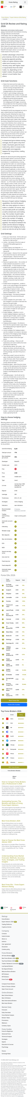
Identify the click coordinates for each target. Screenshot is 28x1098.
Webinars (4, 1023)
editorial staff (21, 1091)
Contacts (4, 933)
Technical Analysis (7, 1036)
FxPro (11, 719)
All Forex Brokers (8, 956)
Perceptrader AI (10, 679)
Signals (4, 1042)
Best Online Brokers (7, 995)
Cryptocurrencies (6, 927)
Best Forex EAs (14, 700)
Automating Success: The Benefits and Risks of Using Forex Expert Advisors (12, 803)
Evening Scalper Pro (9, 684)
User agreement (6, 944)
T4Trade (12, 745)
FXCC (11, 723)
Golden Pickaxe (8, 670)
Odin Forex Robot (9, 689)
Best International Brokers (9, 1000)
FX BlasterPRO (9, 627)
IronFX (12, 736)
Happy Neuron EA (9, 665)
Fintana (12, 758)
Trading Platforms (7, 924)
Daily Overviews (6, 1012)
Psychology (5, 1047)
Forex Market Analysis (8, 1015)
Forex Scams (7, 979)
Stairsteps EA (10, 643)
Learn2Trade (9, 610)
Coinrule (8, 619)
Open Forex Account (7, 989)
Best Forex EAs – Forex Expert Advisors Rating (13, 885)
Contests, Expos (6, 1025)
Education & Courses (7, 1044)
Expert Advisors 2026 (9, 922)
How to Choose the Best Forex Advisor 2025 (13, 841)
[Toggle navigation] (25, 2)
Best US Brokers (6, 998)
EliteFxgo (8, 639)
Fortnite (8, 601)
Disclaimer (5, 947)
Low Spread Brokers (7, 966)
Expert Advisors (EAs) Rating (18, 17)
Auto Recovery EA (9, 614)
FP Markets (17, 509)
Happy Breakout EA (9, 654)
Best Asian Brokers (7, 1003)
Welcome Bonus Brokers (8, 971)
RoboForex (17, 510)
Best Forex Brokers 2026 (10, 958)
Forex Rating (13, 2)
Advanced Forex (6, 1034)
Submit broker (6, 936)
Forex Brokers (6, 919)
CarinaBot (9, 597)
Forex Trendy (10, 623)
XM (11, 727)
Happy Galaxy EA (9, 659)
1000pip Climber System (8, 648)
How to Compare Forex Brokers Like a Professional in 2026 (14, 783)
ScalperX (8, 590)
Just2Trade (23, 510)
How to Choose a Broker (8, 986)
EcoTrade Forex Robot (9, 585)
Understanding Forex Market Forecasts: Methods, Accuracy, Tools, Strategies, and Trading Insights (13, 859)
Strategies (4, 1039)
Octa (11, 732)
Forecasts (4, 1010)
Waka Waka (9, 632)
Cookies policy (6, 949)
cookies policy (20, 1096)
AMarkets (12, 762)
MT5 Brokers (5, 974)
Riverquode (13, 749)
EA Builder (9, 674)
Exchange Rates (6, 1053)
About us (4, 939)
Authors (4, 941)
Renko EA (8, 635)
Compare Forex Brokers (8, 984)
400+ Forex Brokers (14, 767)
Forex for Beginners (7, 1031)
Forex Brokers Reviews (14, 770)
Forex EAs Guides (14, 705)
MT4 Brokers (5, 977)
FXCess (12, 753)
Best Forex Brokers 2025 (11, 821)
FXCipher (8, 593)
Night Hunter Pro (9, 694)
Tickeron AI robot (9, 605)
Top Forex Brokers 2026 (10, 961)
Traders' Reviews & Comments (12, 963)
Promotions (5, 1020)
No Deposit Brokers (7, 969)
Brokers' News (6, 1018)
